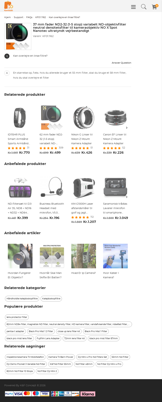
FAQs (29, 17)
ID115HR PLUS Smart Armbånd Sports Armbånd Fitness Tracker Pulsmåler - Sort (18, 139)
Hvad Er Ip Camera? (83, 273)
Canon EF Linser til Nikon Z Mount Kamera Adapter (114, 139)
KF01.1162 (40, 17)
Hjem (7, 17)
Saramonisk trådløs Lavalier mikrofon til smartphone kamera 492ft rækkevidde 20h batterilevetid (115, 209)
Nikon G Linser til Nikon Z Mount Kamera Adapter (82, 139)
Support (18, 17)
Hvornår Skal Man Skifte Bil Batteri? (51, 275)
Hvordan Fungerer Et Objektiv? (19, 275)
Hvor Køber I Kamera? (111, 275)
